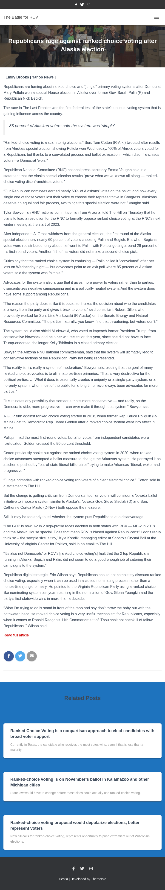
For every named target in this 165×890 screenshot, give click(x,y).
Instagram (88, 5)
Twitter (82, 5)
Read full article (16, 635)
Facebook (76, 5)
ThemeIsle (98, 879)
